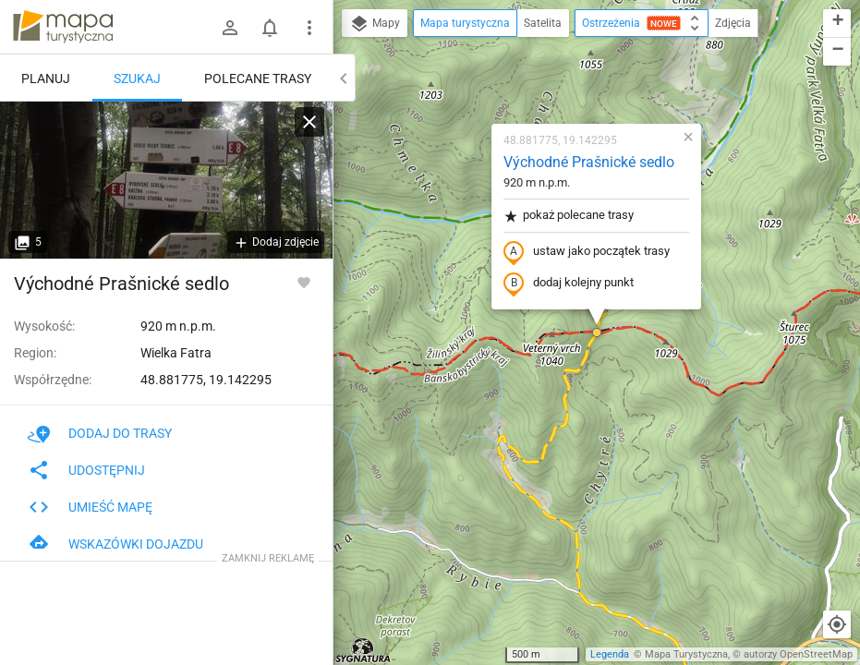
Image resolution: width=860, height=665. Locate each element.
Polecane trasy (257, 78)
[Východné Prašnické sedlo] (166, 180)
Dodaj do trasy (100, 433)
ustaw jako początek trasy (586, 252)
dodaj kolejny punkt (568, 283)
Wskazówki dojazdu (115, 544)
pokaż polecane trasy (568, 216)
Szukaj (137, 78)
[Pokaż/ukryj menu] (309, 27)
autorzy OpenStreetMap (798, 654)
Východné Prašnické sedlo (588, 162)
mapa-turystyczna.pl (63, 27)
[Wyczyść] (309, 122)
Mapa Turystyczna (686, 654)
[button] (596, 332)
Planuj (45, 78)
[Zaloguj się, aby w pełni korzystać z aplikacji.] (304, 281)
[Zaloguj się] (230, 27)
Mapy (374, 24)
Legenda (609, 654)
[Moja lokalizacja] (837, 624)
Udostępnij (86, 470)
